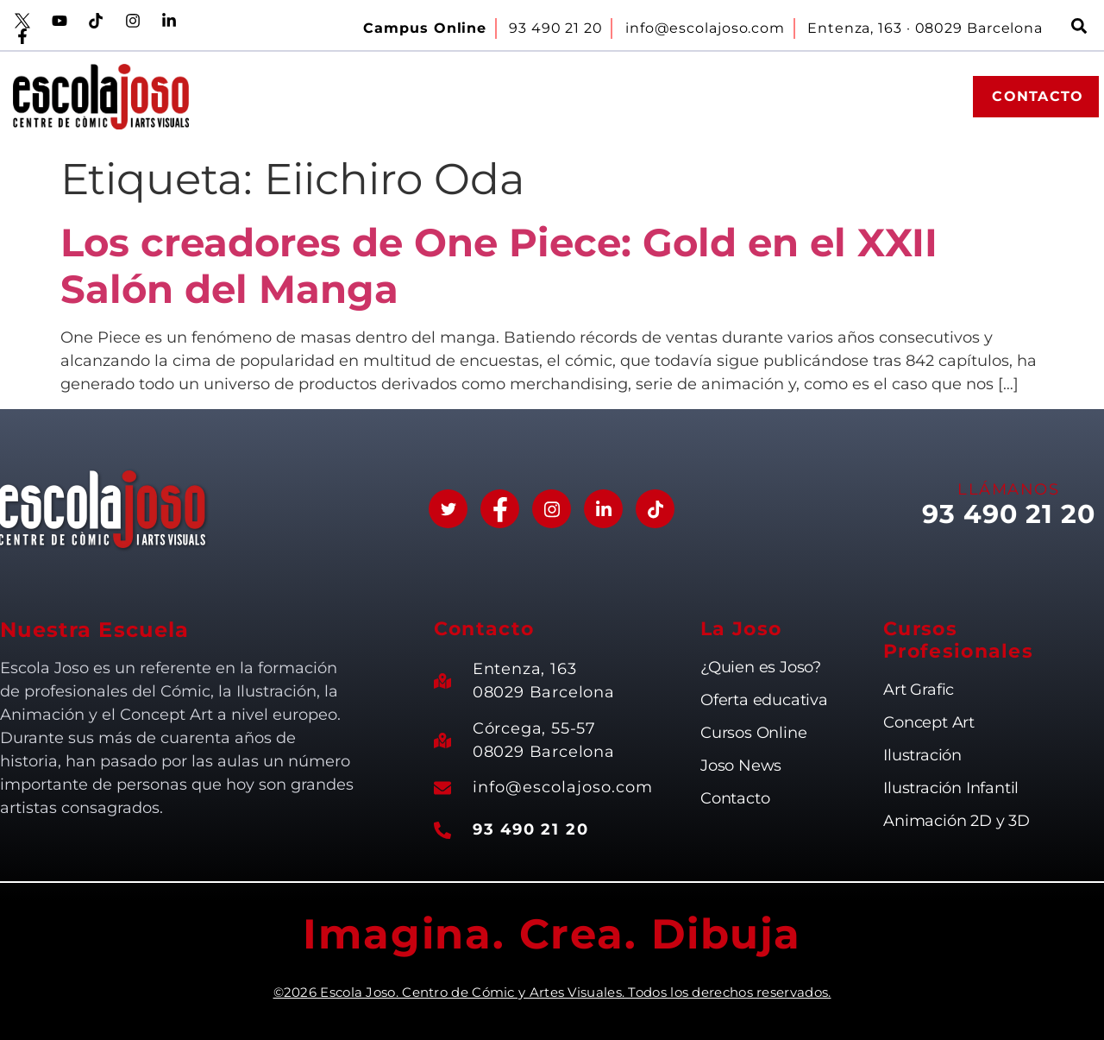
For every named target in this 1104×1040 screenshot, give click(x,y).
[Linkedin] (603, 508)
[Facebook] (499, 508)
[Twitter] (448, 508)
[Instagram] (551, 508)
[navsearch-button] (1079, 28)
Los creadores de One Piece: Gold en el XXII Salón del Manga (499, 265)
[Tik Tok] (655, 508)
